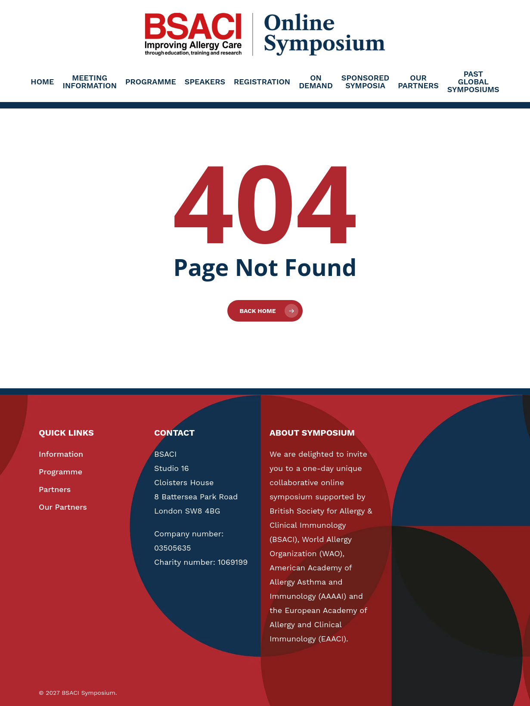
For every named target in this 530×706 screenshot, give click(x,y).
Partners (55, 489)
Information (61, 453)
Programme (60, 471)
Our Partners (63, 506)
